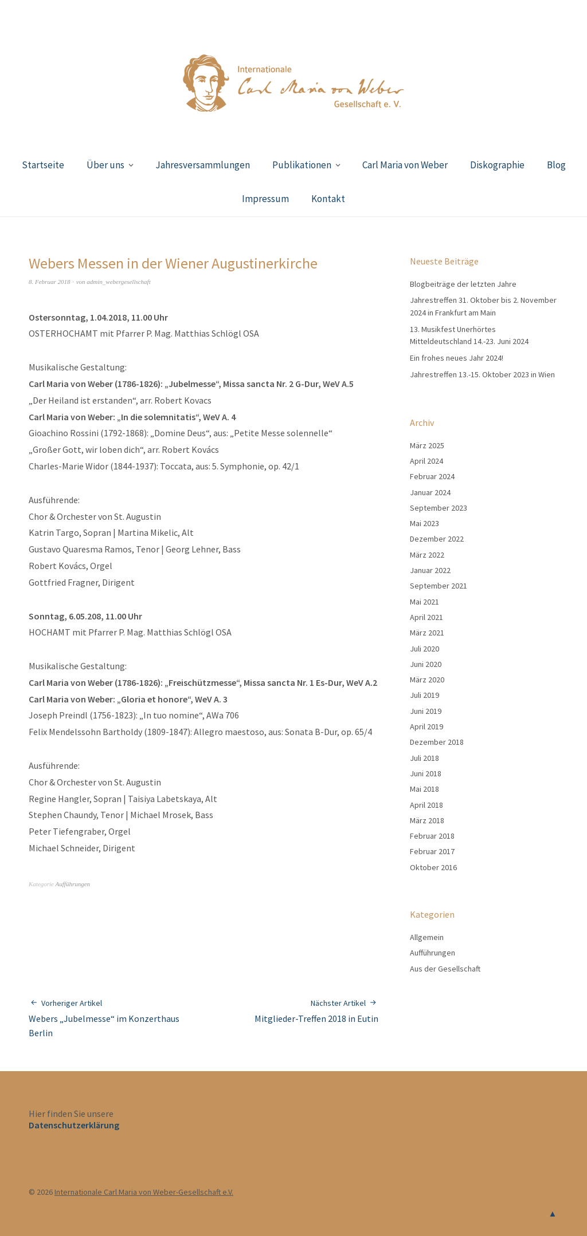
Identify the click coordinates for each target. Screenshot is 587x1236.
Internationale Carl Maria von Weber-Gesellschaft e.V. (143, 1192)
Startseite (43, 165)
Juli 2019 (424, 695)
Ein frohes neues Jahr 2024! (456, 358)
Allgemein (427, 937)
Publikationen (301, 165)
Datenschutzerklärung (74, 1125)
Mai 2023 (424, 523)
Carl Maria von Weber (405, 165)
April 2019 (426, 726)
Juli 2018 (424, 758)
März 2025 (427, 445)
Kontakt (328, 198)
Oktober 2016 (433, 867)
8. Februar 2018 (49, 281)
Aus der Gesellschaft (445, 968)
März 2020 (427, 679)
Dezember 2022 (437, 539)
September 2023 (438, 508)
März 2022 (427, 555)
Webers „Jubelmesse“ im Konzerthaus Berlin (116, 1017)
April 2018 (426, 805)
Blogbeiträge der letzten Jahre (463, 284)
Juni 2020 (425, 664)
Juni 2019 (425, 711)
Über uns (105, 165)
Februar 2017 (432, 851)
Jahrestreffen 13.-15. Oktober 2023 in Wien (482, 374)
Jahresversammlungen (202, 165)
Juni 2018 (425, 773)
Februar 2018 (432, 836)
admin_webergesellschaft (118, 281)
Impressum (265, 198)
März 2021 (427, 632)
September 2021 (438, 586)
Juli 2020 (424, 648)
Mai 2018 (424, 789)
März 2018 (427, 820)
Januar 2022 (430, 570)
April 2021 (426, 617)
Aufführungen (73, 883)
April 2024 (426, 461)
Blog (556, 165)
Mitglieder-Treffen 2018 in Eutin (316, 1010)
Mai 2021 (424, 602)
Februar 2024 (432, 476)
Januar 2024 (430, 492)
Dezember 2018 (437, 742)
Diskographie (497, 165)
